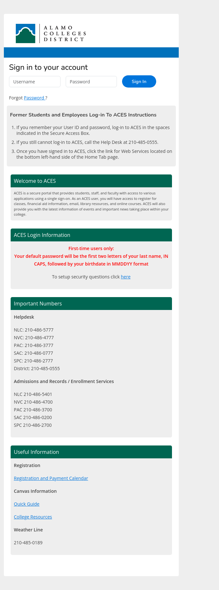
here (125, 277)
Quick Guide (26, 504)
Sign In (139, 81)
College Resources (33, 517)
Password (34, 98)
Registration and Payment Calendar (51, 478)
